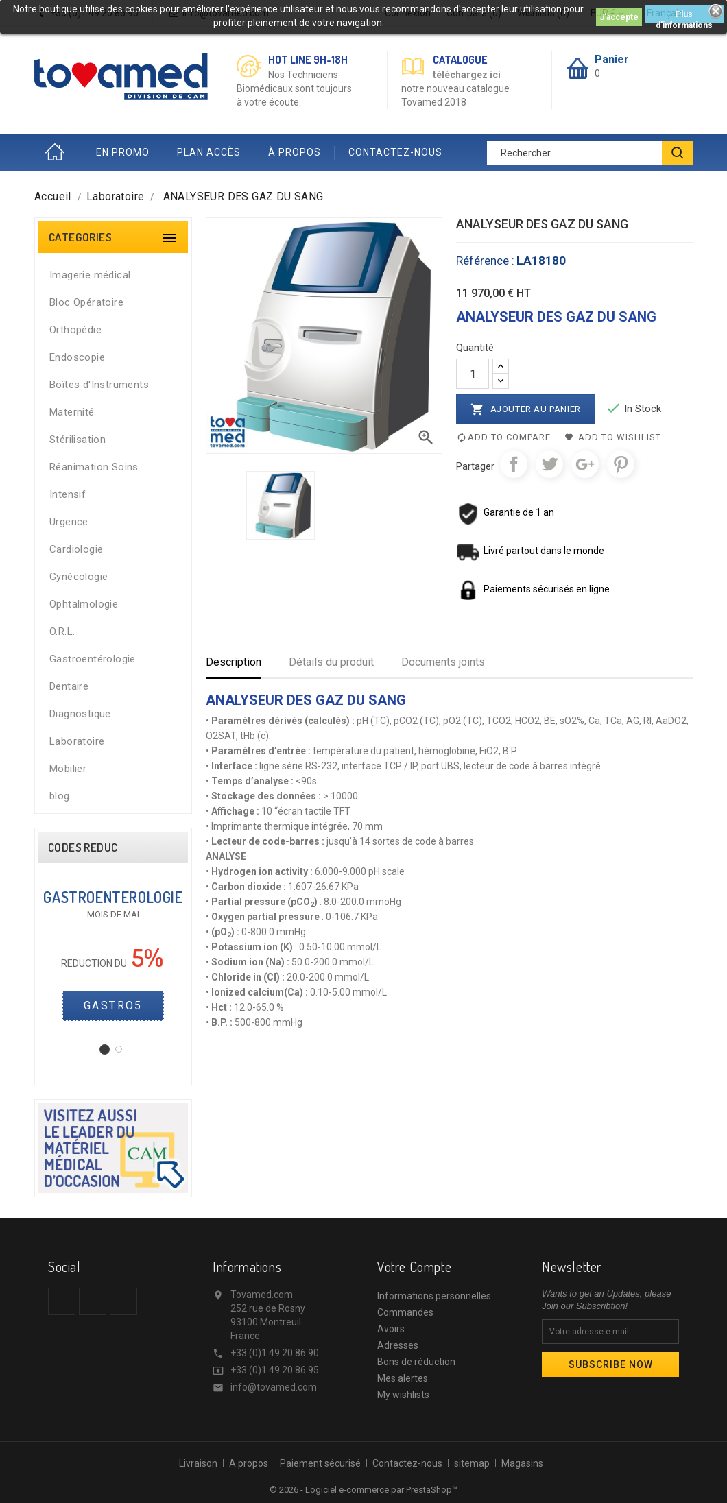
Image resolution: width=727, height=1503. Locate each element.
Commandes (405, 1312)
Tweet (549, 464)
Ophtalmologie (83, 604)
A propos (248, 1463)
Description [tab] (233, 662)
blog (59, 796)
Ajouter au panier (525, 409)
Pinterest (620, 464)
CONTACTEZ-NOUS (395, 152)
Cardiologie (76, 549)
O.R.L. (62, 631)
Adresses (397, 1345)
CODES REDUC (82, 847)
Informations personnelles (434, 1295)
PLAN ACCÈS (209, 152)
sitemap (472, 1463)
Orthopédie (75, 330)
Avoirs (391, 1328)
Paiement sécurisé (320, 1463)
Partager (513, 464)
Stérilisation (77, 439)
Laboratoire (76, 741)
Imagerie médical (89, 275)
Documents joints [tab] (443, 662)
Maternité (72, 412)
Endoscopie (77, 357)
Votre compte (414, 1266)
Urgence (68, 522)
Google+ (585, 464)
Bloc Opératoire (86, 302)
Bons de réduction (416, 1361)
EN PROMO (123, 152)
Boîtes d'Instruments (99, 384)
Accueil (58, 152)
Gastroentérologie (92, 659)
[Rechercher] (590, 153)
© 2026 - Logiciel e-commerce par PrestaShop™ (363, 1489)
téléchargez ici (467, 74)
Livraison (198, 1463)
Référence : (485, 260)
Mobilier (67, 768)
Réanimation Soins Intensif (94, 481)
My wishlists (403, 1394)
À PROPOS (294, 152)
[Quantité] (472, 374)
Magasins (522, 1463)
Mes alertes (402, 1378)
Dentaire (68, 686)
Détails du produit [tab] (331, 662)
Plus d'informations (684, 16)
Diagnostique (80, 714)
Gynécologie (78, 576)
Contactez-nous (407, 1463)
